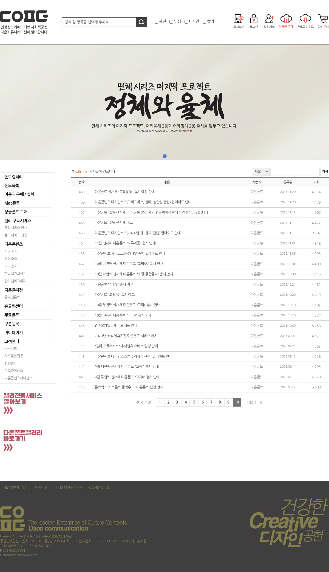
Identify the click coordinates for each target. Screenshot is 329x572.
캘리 (210, 21)
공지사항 (10, 348)
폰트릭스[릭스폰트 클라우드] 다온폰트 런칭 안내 (129, 387)
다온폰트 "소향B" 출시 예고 (114, 284)
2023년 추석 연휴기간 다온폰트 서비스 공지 (126, 336)
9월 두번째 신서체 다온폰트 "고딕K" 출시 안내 (127, 377)
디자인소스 (12, 266)
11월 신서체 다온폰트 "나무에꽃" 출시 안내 (125, 243)
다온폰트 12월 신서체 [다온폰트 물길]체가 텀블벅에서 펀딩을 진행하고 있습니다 (151, 212)
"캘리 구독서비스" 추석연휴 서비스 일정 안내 (126, 346)
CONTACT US (99, 487)
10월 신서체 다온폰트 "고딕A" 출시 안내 (123, 315)
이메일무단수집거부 (69, 487)
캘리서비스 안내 (15, 228)
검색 (324, 171)
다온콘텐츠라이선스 (18, 378)
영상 (177, 21)
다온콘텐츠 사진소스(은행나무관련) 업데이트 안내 (130, 253)
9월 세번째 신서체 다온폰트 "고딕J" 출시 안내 (126, 367)
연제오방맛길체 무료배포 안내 (116, 326)
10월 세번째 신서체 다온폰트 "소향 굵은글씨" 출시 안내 (134, 274)
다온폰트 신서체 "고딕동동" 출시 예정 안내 (124, 192)
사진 (162, 21)
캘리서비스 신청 (15, 235)
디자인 (194, 21)
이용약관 (41, 487)
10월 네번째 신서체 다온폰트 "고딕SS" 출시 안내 (129, 264)
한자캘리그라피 (15, 281)
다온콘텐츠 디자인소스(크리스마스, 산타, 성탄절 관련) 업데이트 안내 (143, 202)
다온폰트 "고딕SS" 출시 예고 (114, 295)
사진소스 (10, 251)
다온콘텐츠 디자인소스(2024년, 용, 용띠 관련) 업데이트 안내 (138, 233)
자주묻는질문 (13, 356)
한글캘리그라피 (15, 273)
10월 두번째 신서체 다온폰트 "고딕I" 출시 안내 (127, 305)
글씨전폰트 (12, 297)
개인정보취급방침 (16, 487)
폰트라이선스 (13, 371)
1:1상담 (9, 363)
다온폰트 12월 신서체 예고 (113, 223)
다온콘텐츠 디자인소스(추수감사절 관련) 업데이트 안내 (133, 356)
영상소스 (10, 259)
